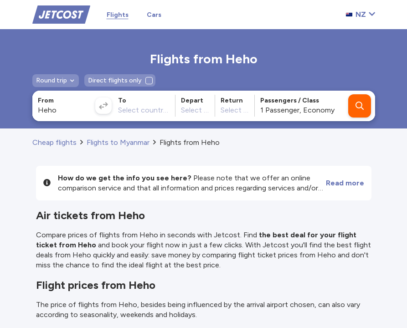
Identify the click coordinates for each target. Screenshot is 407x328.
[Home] (61, 14)
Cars (154, 15)
